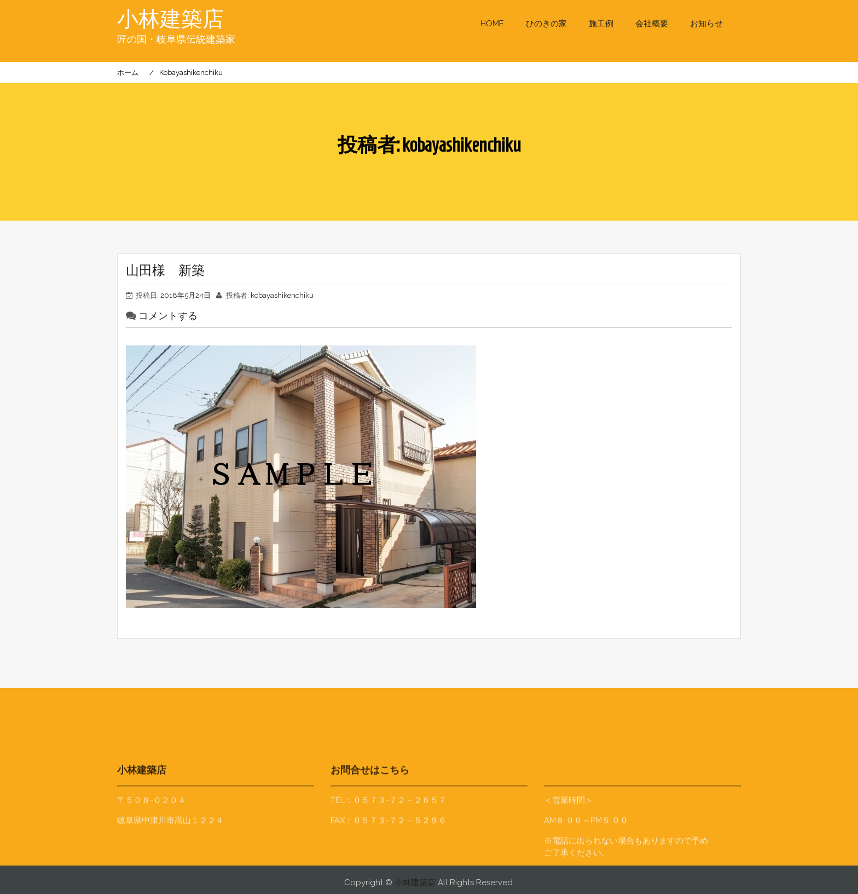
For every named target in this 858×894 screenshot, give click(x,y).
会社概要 (651, 23)
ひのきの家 (546, 23)
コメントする (168, 315)
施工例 (601, 23)
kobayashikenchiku (282, 295)
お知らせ (706, 23)
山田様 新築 (165, 270)
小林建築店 (172, 19)
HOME (492, 23)
